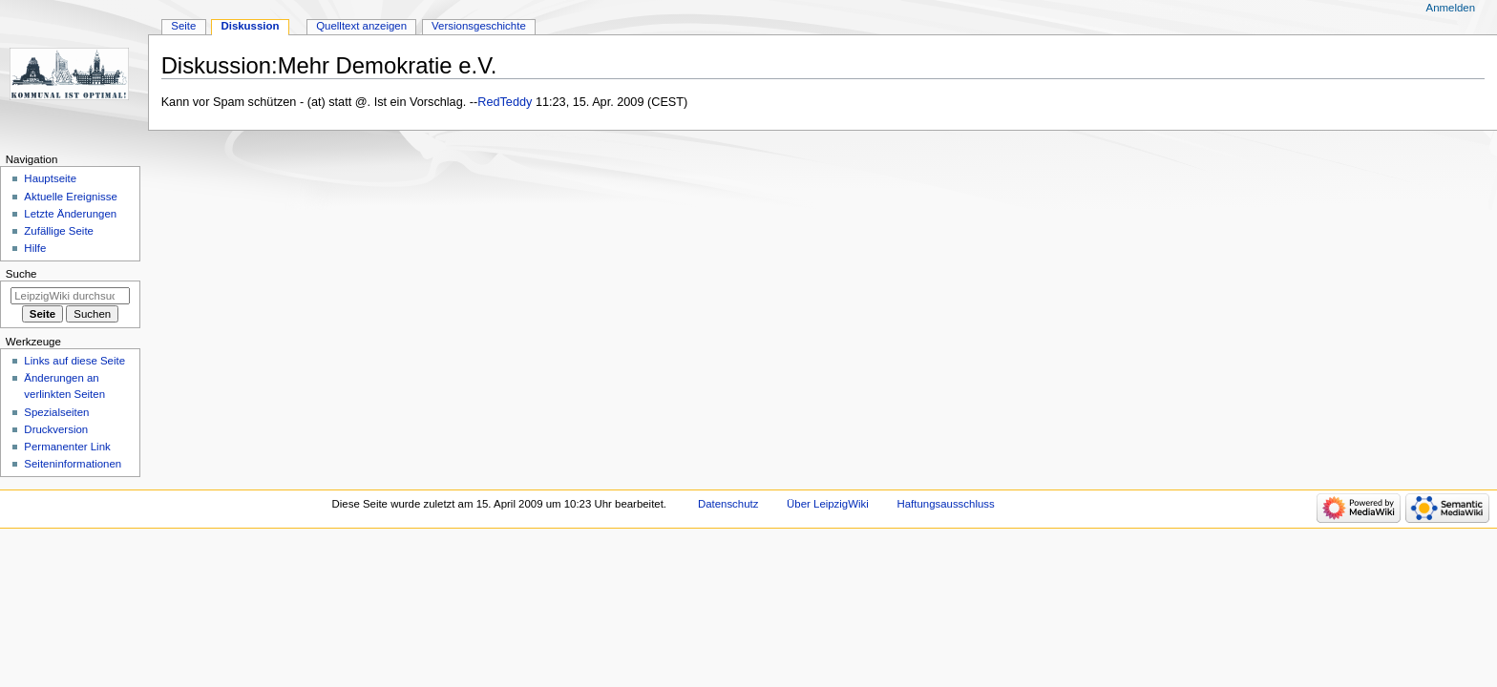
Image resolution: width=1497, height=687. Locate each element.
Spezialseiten (56, 412)
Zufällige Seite (59, 231)
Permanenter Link (67, 446)
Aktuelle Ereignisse (70, 196)
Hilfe (35, 248)
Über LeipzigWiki (828, 504)
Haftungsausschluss (945, 504)
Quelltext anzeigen (361, 25)
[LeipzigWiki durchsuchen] (70, 295)
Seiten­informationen (72, 463)
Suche (21, 274)
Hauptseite (50, 178)
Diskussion (250, 25)
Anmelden (1451, 7)
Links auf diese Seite (74, 360)
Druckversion (56, 429)
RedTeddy (504, 102)
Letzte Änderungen (70, 213)
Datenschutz (728, 504)
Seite (183, 25)
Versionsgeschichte (479, 25)
